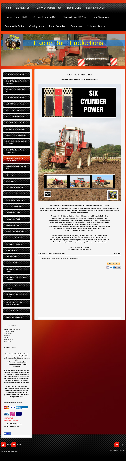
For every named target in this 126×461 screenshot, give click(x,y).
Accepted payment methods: (13, 402)
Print (8, 444)
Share (7, 433)
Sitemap (20, 444)
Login (122, 444)
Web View (113, 450)
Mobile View (121, 450)
